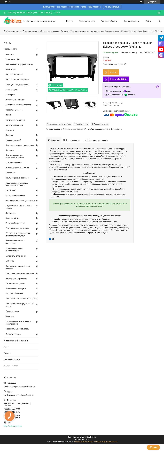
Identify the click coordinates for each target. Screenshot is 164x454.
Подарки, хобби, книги (15, 294)
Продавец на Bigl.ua (82, 439)
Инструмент (11, 190)
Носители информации (15, 195)
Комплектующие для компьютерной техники (15, 156)
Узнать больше (112, 7)
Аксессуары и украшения (16, 279)
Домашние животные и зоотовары (20, 273)
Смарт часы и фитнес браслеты (19, 105)
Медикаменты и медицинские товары (18, 207)
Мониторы (10, 316)
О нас (6, 347)
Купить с (118, 79)
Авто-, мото (28, 31)
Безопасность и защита (16, 289)
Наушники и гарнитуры (15, 120)
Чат (153, 447)
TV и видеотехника (14, 163)
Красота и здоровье (14, 110)
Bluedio (9, 115)
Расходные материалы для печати (20, 201)
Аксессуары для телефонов (17, 168)
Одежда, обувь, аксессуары (17, 85)
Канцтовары (11, 213)
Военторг (10, 135)
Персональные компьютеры (17, 329)
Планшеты (10, 130)
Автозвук (65, 31)
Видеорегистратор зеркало (17, 80)
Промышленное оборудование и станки (19, 305)
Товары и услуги (86, 21)
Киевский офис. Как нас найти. (16, 341)
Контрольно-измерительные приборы (18, 267)
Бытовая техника (13, 218)
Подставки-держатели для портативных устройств (17, 184)
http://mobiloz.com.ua (13, 426)
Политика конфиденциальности (105, 442)
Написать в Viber (11, 366)
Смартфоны (10, 95)
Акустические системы (15, 100)
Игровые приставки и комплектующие (15, 249)
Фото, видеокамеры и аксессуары (20, 145)
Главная (69, 21)
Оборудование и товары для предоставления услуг (18, 234)
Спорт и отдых (12, 90)
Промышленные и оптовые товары (20, 299)
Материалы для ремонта (16, 256)
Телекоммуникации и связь (17, 228)
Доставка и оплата (131, 21)
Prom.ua (93, 437)
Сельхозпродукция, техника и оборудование (18, 322)
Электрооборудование (15, 223)
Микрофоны (11, 173)
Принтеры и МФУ (13, 59)
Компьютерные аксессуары (17, 178)
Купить (113, 72)
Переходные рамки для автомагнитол (87, 31)
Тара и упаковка (12, 311)
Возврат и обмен (108, 21)
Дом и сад (10, 261)
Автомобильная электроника (46, 31)
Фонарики (10, 150)
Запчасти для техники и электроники (16, 242)
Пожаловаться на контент (83, 442)
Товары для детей (13, 140)
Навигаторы (11, 69)
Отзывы (7, 353)
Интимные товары (13, 334)
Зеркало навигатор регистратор (19, 64)
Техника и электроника (15, 284)
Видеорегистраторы (14, 75)
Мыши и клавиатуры (14, 125)
